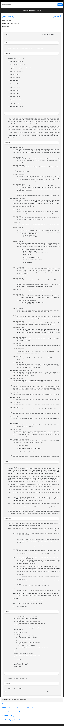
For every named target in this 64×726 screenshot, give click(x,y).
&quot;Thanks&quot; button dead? (11, 720)
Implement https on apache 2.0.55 (11, 712)
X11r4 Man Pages (8, 16)
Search (60, 4)
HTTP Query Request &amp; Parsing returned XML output (17, 708)
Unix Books (5, 704)
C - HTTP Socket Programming (10, 716)
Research (56, 16)
